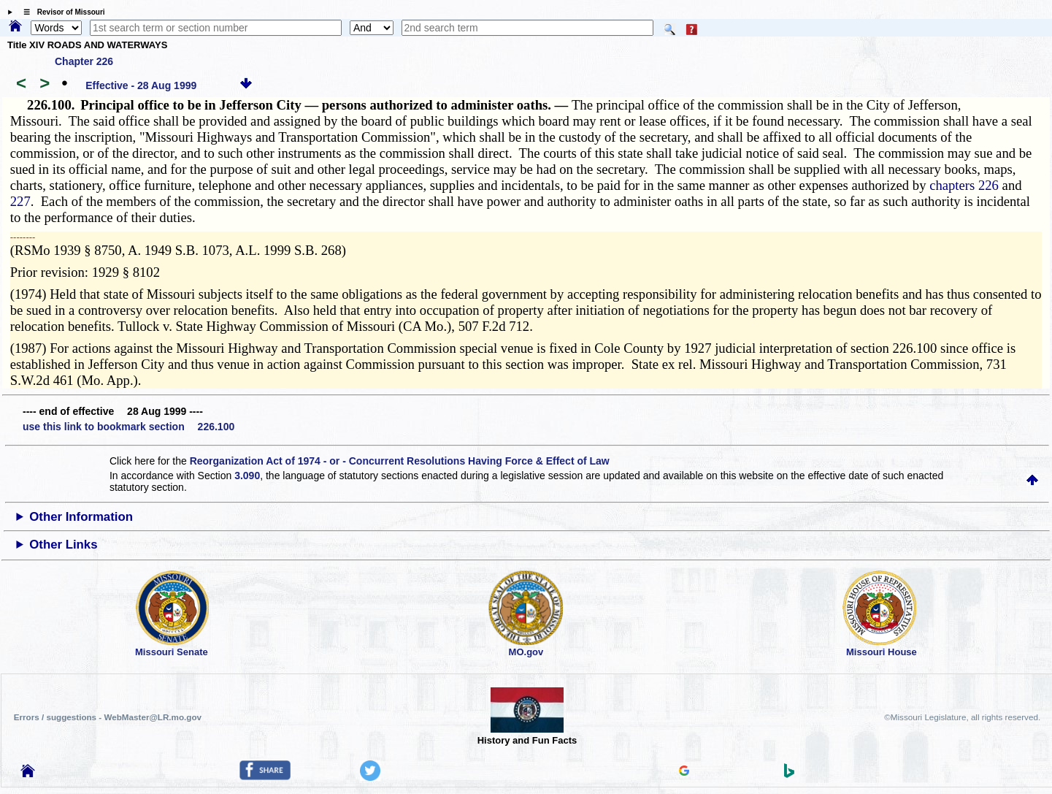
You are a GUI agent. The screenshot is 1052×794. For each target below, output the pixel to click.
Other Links (63, 544)
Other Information (81, 517)
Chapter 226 (84, 61)
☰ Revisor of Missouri (60, 12)
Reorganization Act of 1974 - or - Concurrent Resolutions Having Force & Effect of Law (400, 461)
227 (20, 201)
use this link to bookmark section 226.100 (128, 426)
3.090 (247, 475)
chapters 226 (964, 185)
